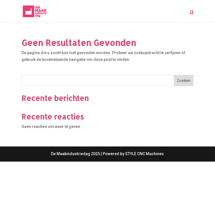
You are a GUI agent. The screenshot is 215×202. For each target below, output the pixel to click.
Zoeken (183, 80)
